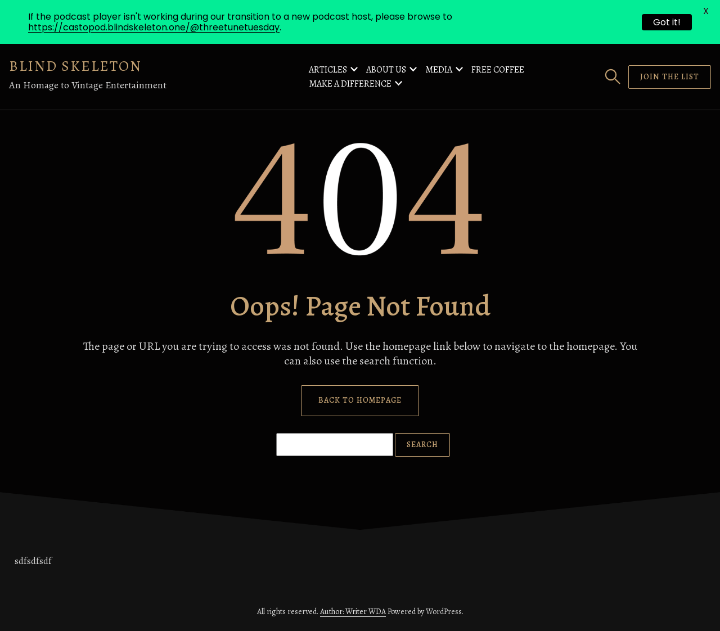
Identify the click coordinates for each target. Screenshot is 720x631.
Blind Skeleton (75, 66)
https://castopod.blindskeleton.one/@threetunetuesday (154, 27)
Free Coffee (497, 70)
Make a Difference (350, 84)
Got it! (667, 22)
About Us (386, 70)
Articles (328, 70)
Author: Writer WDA (353, 611)
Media (438, 70)
